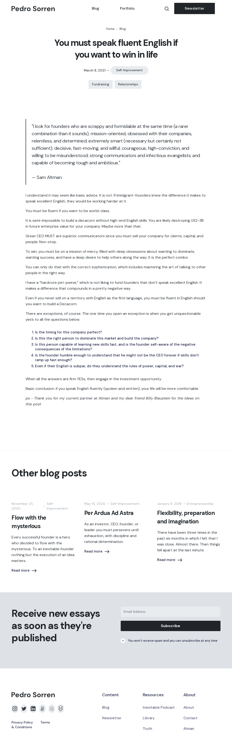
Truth (147, 728)
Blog (95, 8)
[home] (46, 8)
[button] (217, 8)
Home (110, 29)
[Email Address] (170, 611)
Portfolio (127, 8)
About (188, 707)
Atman (188, 728)
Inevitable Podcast (159, 707)
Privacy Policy (22, 722)
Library (149, 718)
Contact (190, 718)
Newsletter (194, 8)
